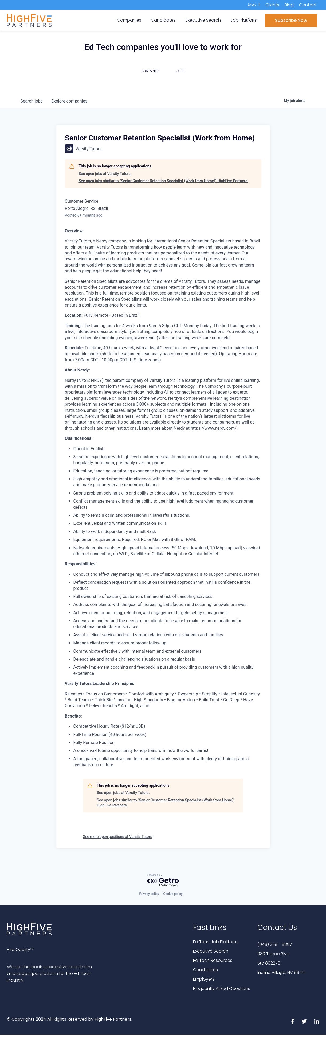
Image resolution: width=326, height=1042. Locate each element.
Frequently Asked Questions (221, 988)
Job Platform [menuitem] (243, 20)
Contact (308, 5)
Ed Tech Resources (212, 960)
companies (69, 101)
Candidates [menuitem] (163, 20)
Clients (272, 5)
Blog (289, 5)
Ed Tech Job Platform (215, 942)
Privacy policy (149, 894)
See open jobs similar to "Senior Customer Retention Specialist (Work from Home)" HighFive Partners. (164, 181)
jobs (32, 101)
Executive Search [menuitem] (203, 20)
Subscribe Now (291, 20)
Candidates (205, 970)
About (253, 5)
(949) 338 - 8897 (274, 944)
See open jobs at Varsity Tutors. (105, 173)
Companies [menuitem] (129, 20)
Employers (203, 979)
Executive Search (210, 951)
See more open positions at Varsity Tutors (117, 837)
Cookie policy (173, 894)
